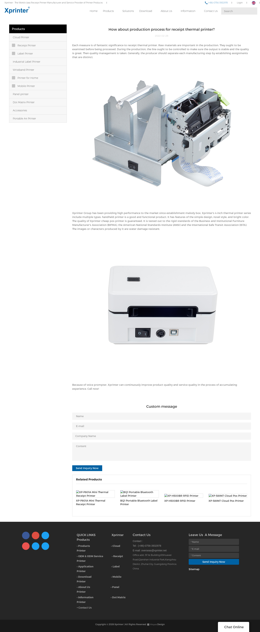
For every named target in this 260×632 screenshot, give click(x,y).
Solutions (128, 11)
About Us (166, 11)
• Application (85, 566)
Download (145, 11)
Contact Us (211, 11)
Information (188, 11)
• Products (83, 545)
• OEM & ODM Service (90, 556)
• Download (84, 576)
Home (94, 11)
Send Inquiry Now (87, 468)
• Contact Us (84, 607)
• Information (85, 597)
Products (108, 11)
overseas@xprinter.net (153, 550)
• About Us (83, 587)
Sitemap (194, 569)
